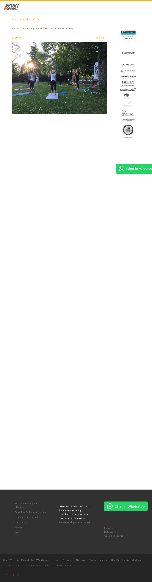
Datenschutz (111, 533)
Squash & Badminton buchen (30, 513)
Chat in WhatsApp (130, 507)
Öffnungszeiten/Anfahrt (27, 518)
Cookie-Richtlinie (113, 537)
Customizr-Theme (61, 566)
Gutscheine (21, 523)
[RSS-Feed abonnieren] (18, 576)
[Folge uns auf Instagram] (6, 576)
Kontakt (19, 528)
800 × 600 (43, 28)
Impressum (110, 529)
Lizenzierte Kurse (30, 19)
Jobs (17, 533)
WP (23, 566)
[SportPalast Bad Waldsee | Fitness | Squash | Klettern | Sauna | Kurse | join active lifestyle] (12, 6)
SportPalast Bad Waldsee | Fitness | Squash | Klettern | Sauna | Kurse (60, 561)
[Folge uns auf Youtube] (14, 576)
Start (15, 19)
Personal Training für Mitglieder (26, 506)
